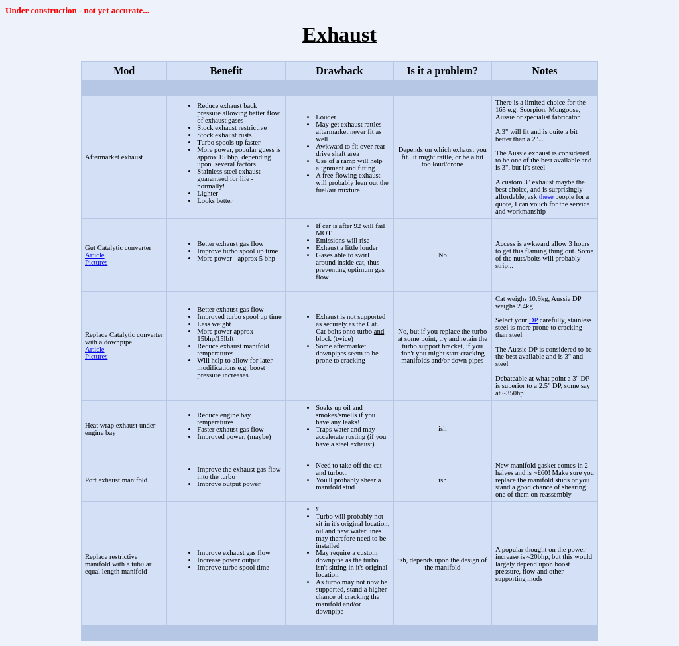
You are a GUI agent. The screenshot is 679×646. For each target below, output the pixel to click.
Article (95, 255)
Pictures (96, 262)
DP (533, 320)
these (546, 196)
